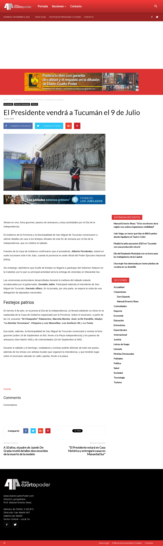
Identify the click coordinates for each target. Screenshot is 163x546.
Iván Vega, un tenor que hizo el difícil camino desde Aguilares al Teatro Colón (135, 235)
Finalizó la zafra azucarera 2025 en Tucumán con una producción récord (135, 245)
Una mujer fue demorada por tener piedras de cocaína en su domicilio (136, 265)
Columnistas (120, 292)
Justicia (117, 339)
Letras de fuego (121, 344)
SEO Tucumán (12, 543)
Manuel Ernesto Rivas (127, 301)
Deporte (118, 311)
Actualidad (16, 99)
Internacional (120, 334)
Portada (43, 6)
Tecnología (119, 377)
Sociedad (118, 372)
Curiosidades (120, 306)
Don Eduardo (123, 296)
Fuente (7, 389)
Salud (116, 368)
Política (34, 104)
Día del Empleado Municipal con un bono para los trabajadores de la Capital (136, 255)
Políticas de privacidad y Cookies (65, 17)
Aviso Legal (40, 17)
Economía (118, 315)
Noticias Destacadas (22, 104)
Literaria (118, 349)
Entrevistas (119, 325)
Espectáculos (120, 330)
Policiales (118, 358)
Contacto (76, 6)
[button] (155, 6)
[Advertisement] (81, 45)
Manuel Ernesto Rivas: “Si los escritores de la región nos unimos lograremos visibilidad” (136, 225)
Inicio (6, 99)
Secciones (59, 6)
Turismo (118, 382)
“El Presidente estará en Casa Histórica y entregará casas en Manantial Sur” (86, 451)
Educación (119, 320)
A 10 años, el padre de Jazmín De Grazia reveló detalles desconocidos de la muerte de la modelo (26, 451)
